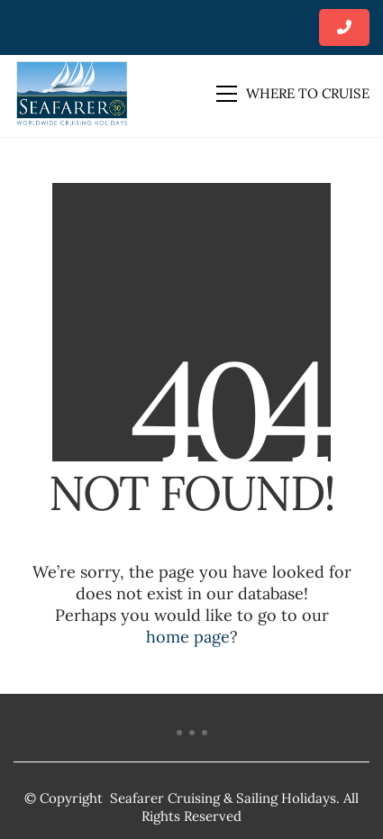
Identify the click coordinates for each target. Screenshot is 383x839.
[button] (292, 93)
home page (188, 636)
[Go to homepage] (72, 93)
